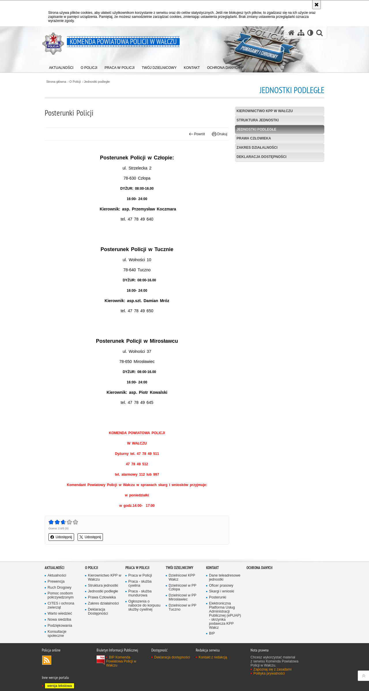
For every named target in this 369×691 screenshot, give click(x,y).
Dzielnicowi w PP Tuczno (182, 607)
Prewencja (56, 581)
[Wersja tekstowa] (310, 32)
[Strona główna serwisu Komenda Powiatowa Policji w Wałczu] (291, 32)
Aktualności (54, 567)
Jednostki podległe (97, 81)
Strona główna (56, 81)
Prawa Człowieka (254, 138)
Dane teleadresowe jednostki (224, 577)
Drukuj (219, 134)
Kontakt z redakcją (213, 657)
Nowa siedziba (59, 620)
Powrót (197, 134)
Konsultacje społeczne (57, 634)
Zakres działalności (257, 148)
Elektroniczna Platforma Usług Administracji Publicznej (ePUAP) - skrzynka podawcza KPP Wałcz (225, 615)
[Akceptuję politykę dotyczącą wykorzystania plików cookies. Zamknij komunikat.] (316, 4)
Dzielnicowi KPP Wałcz (182, 577)
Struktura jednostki (258, 120)
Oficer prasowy (221, 586)
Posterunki (217, 597)
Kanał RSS (46, 660)
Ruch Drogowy (59, 588)
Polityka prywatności (269, 673)
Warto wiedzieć (60, 613)
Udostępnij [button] (61, 537)
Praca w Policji (137, 567)
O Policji (75, 81)
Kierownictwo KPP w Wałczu (265, 111)
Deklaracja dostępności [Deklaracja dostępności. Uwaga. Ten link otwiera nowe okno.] (172, 657)
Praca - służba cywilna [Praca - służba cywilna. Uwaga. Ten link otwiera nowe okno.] (140, 584)
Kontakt (212, 567)
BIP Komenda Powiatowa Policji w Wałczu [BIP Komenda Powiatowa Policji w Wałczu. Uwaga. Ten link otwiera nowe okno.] (121, 661)
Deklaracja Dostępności (262, 157)
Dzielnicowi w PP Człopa (182, 588)
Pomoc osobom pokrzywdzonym (61, 595)
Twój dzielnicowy (179, 567)
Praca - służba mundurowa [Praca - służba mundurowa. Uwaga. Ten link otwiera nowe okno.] (140, 593)
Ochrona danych (259, 567)
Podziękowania (60, 626)
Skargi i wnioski (221, 591)
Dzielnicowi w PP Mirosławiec (182, 597)
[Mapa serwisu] (301, 32)
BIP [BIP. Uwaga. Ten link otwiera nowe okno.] (212, 633)
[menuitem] (61, 66)
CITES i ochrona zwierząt (61, 605)
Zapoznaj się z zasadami (272, 669)
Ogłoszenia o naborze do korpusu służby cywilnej (144, 605)
